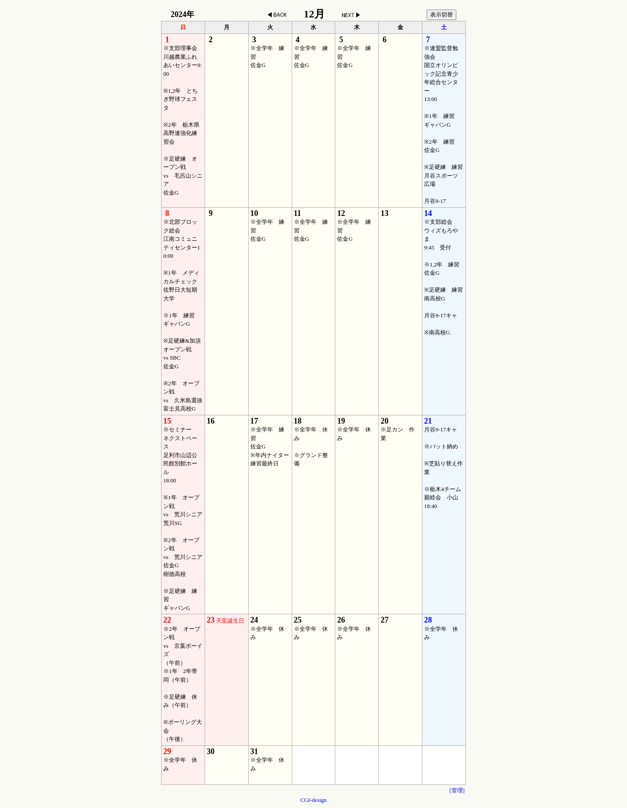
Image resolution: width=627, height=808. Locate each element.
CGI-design (313, 800)
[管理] (457, 790)
